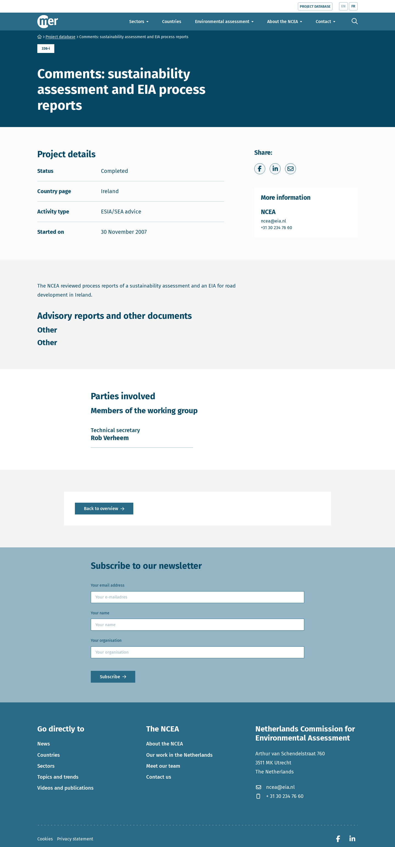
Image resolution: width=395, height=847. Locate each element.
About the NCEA (164, 744)
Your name (100, 613)
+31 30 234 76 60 (277, 227)
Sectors (46, 766)
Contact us (158, 777)
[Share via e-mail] (290, 168)
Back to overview (101, 508)
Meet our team (163, 766)
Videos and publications (65, 788)
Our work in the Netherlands (179, 755)
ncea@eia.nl (277, 221)
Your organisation (106, 640)
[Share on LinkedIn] (275, 168)
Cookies (45, 839)
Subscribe (110, 676)
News (43, 744)
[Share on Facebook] (259, 168)
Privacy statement (75, 839)
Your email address (108, 585)
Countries (48, 755)
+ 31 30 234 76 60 (279, 796)
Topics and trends (57, 777)
